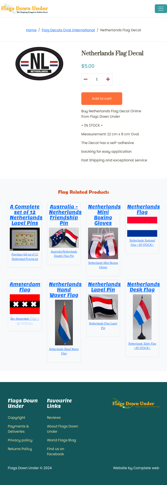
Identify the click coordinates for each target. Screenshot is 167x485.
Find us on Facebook (55, 451)
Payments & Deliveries (18, 429)
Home (31, 30)
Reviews (54, 417)
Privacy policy (20, 440)
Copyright (16, 417)
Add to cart (102, 98)
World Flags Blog (61, 440)
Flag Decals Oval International (68, 30)
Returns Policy (20, 448)
